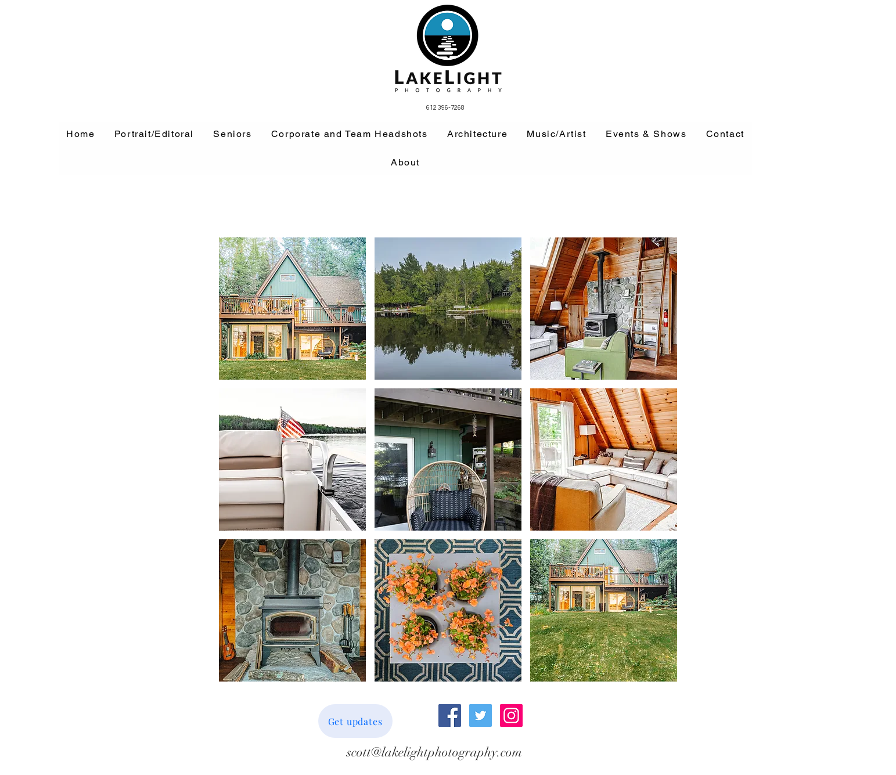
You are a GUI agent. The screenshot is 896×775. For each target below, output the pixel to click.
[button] (292, 308)
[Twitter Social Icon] (480, 715)
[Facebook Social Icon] (449, 715)
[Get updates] (355, 721)
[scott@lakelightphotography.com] (434, 752)
